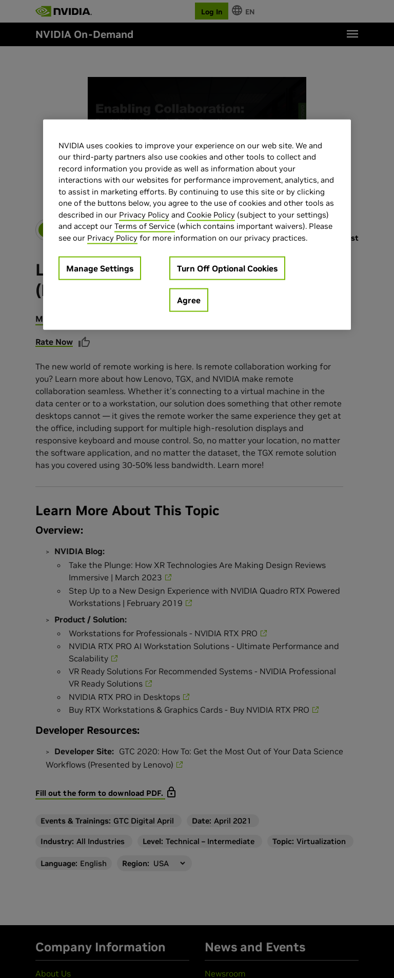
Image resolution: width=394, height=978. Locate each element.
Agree (189, 300)
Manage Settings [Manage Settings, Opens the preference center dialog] (99, 268)
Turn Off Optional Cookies (227, 268)
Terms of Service (144, 226)
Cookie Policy (211, 215)
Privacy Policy (144, 215)
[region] (197, 225)
